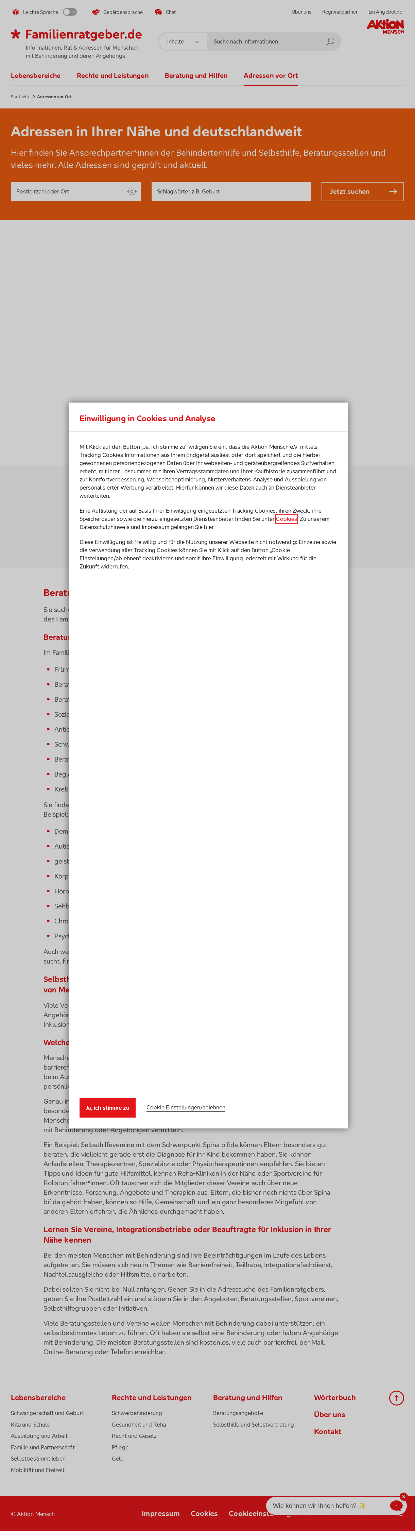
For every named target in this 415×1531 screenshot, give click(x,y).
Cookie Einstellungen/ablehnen (186, 853)
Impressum (155, 781)
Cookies (286, 773)
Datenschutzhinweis (104, 781)
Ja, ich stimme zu (107, 853)
